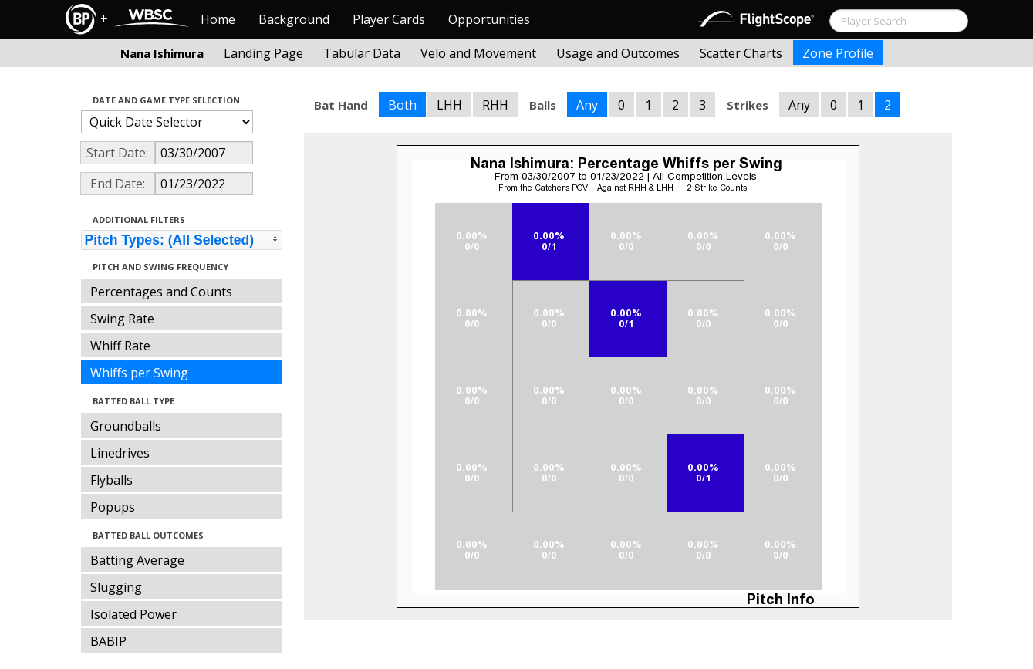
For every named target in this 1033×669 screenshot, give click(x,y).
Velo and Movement (478, 53)
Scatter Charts (741, 53)
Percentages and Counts (161, 291)
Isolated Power (133, 614)
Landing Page (263, 53)
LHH (449, 104)
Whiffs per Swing (139, 372)
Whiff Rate (120, 345)
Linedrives (120, 452)
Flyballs (111, 479)
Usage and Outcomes (618, 53)
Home (218, 19)
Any (587, 104)
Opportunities (489, 19)
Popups (112, 506)
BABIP (108, 641)
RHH (495, 104)
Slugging (116, 587)
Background (293, 19)
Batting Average (137, 560)
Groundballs (125, 425)
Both (402, 104)
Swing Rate (122, 318)
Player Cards (389, 19)
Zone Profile (837, 53)
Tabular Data (361, 53)
